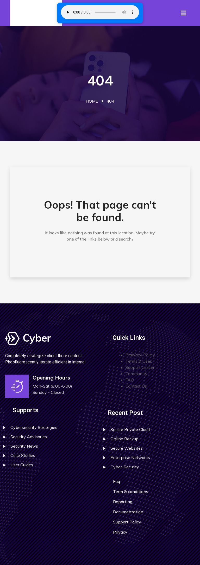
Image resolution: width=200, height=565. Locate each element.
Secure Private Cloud (130, 429)
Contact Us (136, 386)
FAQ (130, 379)
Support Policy (127, 521)
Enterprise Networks (130, 457)
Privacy (120, 532)
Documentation (128, 511)
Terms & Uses (139, 361)
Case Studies (22, 455)
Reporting (122, 501)
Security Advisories (28, 436)
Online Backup (124, 438)
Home (92, 101)
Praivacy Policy (140, 354)
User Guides (21, 464)
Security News (24, 446)
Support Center (140, 367)
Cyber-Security (124, 466)
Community (136, 373)
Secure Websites (126, 448)
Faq (116, 481)
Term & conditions (130, 491)
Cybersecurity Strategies (33, 427)
